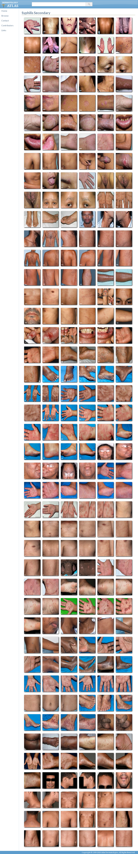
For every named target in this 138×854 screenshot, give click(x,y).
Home (4, 10)
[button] (89, 4)
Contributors (7, 25)
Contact (5, 20)
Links (3, 30)
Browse (4, 15)
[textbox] (59, 4)
